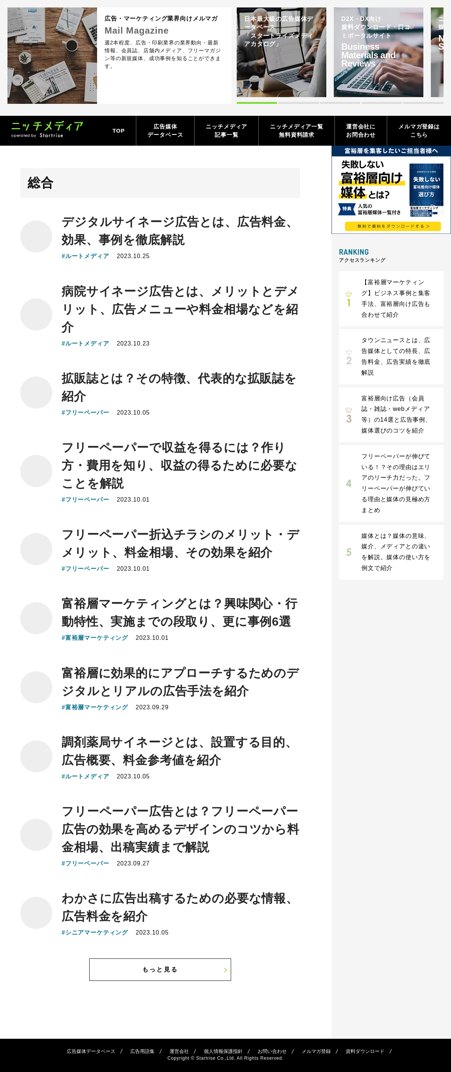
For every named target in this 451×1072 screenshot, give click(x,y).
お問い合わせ (272, 1051)
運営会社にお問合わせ (361, 130)
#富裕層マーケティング (95, 638)
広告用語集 (142, 1051)
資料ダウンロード (365, 1051)
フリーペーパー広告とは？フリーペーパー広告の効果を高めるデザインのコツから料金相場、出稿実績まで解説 (180, 829)
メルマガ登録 (316, 1051)
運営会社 (179, 1051)
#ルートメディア (85, 256)
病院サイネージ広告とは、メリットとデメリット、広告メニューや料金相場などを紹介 (180, 309)
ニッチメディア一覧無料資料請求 (296, 130)
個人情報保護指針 (223, 1051)
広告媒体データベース (165, 130)
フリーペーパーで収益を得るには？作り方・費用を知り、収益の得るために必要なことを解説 (180, 465)
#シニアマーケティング (95, 932)
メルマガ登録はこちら (419, 130)
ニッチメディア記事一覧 (226, 130)
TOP (118, 130)
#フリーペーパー (85, 412)
